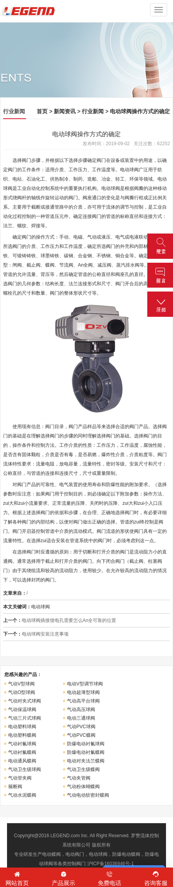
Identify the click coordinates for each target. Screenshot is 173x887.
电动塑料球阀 (22, 726)
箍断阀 (15, 786)
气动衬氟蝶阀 (22, 752)
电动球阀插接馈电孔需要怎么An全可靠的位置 (69, 620)
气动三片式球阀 (24, 718)
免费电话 (109, 878)
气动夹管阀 (78, 778)
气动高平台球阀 (83, 701)
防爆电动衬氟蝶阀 (85, 752)
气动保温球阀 (22, 709)
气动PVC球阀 (81, 726)
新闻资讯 (65, 111)
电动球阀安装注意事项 (45, 634)
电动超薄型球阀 (83, 692)
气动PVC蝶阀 (81, 735)
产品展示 (64, 878)
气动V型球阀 (21, 684)
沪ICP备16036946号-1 (110, 863)
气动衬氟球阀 (22, 743)
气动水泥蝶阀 (22, 795)
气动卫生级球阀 (24, 769)
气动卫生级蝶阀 (83, 769)
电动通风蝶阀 (22, 761)
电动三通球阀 (81, 718)
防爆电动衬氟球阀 (85, 743)
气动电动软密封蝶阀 (88, 795)
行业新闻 (93, 111)
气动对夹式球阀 (24, 701)
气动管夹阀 (20, 778)
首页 (42, 111)
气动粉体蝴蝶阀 (83, 786)
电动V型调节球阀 (85, 684)
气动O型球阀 (21, 692)
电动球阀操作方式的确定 (140, 111)
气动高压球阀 (81, 709)
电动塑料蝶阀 (22, 735)
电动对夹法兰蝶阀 (85, 761)
